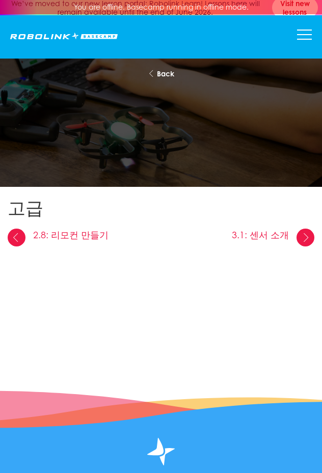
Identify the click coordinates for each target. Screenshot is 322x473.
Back (161, 73)
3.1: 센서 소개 (273, 237)
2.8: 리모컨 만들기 (58, 237)
